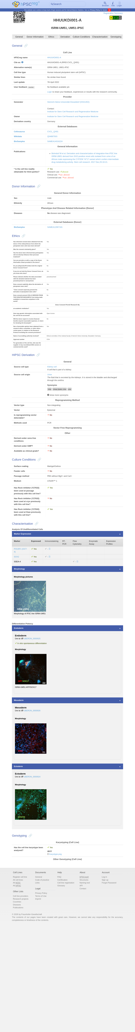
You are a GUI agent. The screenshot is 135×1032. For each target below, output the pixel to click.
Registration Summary (109, 14)
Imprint (40, 1003)
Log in (103, 979)
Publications (21, 1012)
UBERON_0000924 (37, 875)
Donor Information (36, 44)
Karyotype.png (57, 954)
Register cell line (24, 979)
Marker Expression (26, 618)
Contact (82, 991)
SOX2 (20, 643)
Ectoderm (22, 863)
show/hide (36, 98)
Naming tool (84, 985)
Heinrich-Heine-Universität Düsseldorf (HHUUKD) (72, 117)
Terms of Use (43, 1000)
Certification (63, 982)
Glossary (62, 988)
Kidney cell (54, 423)
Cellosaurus (23, 150)
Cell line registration (67, 985)
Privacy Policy (95, 10)
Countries (20, 1006)
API (80, 988)
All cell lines (21, 982)
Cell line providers (24, 1000)
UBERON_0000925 (37, 730)
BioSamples (23, 161)
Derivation (65, 44)
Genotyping (113, 44)
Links (39, 985)
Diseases (20, 1009)
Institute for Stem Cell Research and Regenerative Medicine (77, 128)
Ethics (52, 44)
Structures (84, 982)
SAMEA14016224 (57, 161)
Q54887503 (54, 155)
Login (116, 4)
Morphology (23, 656)
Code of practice (44, 982)
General (21, 44)
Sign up (103, 982)
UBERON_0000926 (37, 807)
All (20, 985)
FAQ (60, 979)
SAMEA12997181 (57, 257)
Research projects (24, 1003)
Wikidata (21, 155)
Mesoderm (22, 796)
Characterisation (98, 44)
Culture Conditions (80, 44)
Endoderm (22, 718)
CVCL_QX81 (55, 150)
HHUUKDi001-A (56, 66)
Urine (51, 431)
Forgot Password (108, 985)
